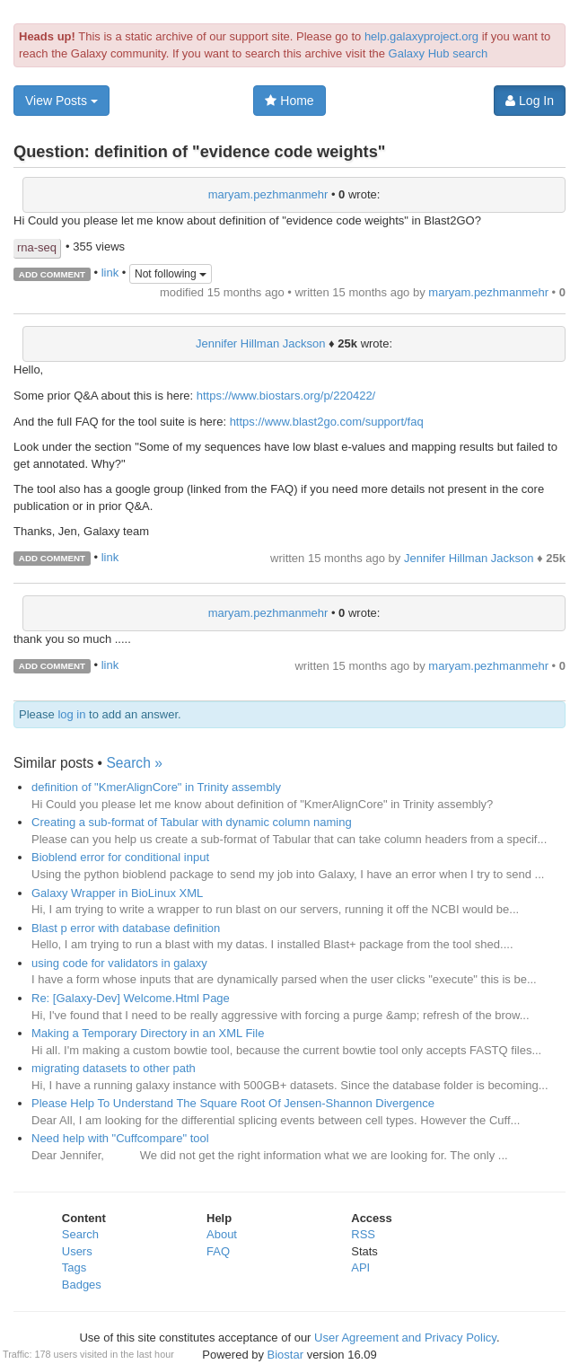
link (110, 272)
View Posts (61, 100)
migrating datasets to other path (113, 1068)
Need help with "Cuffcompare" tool (120, 1138)
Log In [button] (529, 100)
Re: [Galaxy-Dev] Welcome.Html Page (130, 998)
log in (71, 714)
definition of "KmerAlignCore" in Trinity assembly (156, 787)
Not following (170, 274)
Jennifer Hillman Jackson (261, 343)
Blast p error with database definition (125, 928)
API (360, 1267)
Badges (81, 1284)
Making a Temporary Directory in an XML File (147, 1033)
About (221, 1234)
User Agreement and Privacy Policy (405, 1337)
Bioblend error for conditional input (120, 857)
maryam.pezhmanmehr (268, 194)
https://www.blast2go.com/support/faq (327, 421)
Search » (134, 762)
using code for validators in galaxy (119, 963)
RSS (363, 1234)
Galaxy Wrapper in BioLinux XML (117, 893)
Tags (74, 1267)
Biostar (285, 1354)
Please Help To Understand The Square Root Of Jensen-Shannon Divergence (232, 1103)
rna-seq (37, 247)
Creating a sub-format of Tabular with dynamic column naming (191, 822)
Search (80, 1234)
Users (77, 1251)
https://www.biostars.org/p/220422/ (286, 395)
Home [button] (289, 100)
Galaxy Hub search (438, 53)
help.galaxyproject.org (421, 36)
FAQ (218, 1251)
